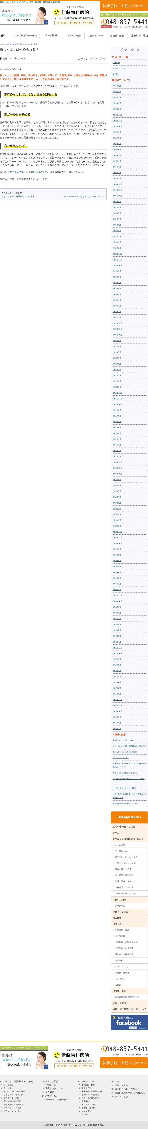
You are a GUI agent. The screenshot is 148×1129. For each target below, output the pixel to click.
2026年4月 (117, 92)
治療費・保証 (115, 37)
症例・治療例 (119, 1003)
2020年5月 (117, 503)
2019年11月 (117, 538)
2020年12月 (117, 462)
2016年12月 (117, 700)
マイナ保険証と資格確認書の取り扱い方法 (129, 746)
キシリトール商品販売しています (18, 196)
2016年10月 (117, 711)
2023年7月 (117, 283)
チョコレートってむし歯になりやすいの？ (83, 196)
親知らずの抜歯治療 (124, 954)
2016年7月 (117, 729)
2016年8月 (117, 723)
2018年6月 (117, 624)
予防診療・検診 (122, 930)
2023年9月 (117, 271)
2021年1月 (117, 456)
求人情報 (117, 918)
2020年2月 (117, 520)
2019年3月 (117, 578)
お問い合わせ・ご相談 (124, 826)
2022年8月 (117, 346)
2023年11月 (117, 260)
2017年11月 (117, 648)
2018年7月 (117, 619)
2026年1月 (117, 109)
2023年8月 (117, 277)
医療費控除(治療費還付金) (127, 997)
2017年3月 (117, 688)
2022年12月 (117, 323)
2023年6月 (117, 288)
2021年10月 (117, 404)
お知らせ (116, 63)
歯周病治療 (120, 936)
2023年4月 (117, 300)
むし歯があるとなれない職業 (124, 788)
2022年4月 (117, 370)
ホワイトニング (122, 966)
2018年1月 (117, 642)
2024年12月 (117, 184)
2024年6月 (117, 219)
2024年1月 (117, 248)
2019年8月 (117, 555)
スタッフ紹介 (73, 37)
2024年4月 (117, 231)
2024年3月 (117, 236)
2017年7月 (117, 671)
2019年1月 (117, 590)
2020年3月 (117, 514)
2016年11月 (117, 705)
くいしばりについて (121, 758)
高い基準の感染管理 (124, 875)
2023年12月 (117, 254)
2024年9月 (117, 202)
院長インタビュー (121, 912)
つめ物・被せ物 (122, 972)
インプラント (121, 979)
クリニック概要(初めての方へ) (24, 37)
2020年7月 (117, 491)
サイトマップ (121, 1096)
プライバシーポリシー (125, 893)
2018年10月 (117, 601)
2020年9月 (117, 480)
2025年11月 (117, 121)
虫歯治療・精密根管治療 (126, 942)
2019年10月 (117, 543)
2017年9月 (117, 659)
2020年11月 (117, 468)
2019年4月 (117, 572)
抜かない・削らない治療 (126, 857)
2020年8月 (117, 485)
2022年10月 (117, 335)
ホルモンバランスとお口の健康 (125, 752)
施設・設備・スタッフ (125, 881)
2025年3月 (117, 167)
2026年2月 (117, 103)
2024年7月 (117, 213)
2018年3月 (117, 636)
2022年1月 (117, 387)
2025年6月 (117, 149)
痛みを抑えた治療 (123, 869)
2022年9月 (117, 341)
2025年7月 (117, 144)
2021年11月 (117, 399)
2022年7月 (117, 352)
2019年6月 (117, 561)
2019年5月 (117, 566)
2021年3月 (117, 445)
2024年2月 (117, 242)
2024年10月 (117, 196)
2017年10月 (117, 653)
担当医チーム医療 (52, 37)
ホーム (3, 37)
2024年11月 (117, 190)
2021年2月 (117, 451)
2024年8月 (117, 207)
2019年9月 (117, 549)
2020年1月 (117, 526)
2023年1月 (117, 317)
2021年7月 (117, 422)
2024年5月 (117, 225)
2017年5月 (117, 676)
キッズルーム (121, 851)
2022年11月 (117, 329)
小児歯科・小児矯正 (124, 948)
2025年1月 (117, 178)
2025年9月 (117, 132)
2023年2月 (117, 312)
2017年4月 (117, 682)
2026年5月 (117, 86)
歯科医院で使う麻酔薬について (125, 803)
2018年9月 (117, 607)
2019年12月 (117, 532)
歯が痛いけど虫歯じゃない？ (124, 740)
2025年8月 (117, 138)
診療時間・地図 (137, 37)
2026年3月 (117, 97)
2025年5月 (117, 155)
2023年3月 (117, 306)
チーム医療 (120, 845)
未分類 (115, 74)
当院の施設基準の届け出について (129, 1009)
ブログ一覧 (120, 905)
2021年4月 (117, 439)
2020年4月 (117, 509)
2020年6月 (117, 497)
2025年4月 (117, 161)
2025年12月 (117, 115)
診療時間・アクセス (124, 887)
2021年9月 (117, 410)
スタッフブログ (98, 58)
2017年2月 (117, 694)
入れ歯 (118, 985)
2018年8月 (117, 613)
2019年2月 (117, 584)
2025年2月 (117, 173)
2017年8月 (117, 665)
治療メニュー (93, 37)
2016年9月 (117, 717)
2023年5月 (117, 294)
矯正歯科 (119, 960)
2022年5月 (117, 364)
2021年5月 (117, 433)
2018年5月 (117, 630)
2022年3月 (117, 375)
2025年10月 (117, 126)
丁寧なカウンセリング (125, 863)
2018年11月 (117, 595)
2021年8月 (117, 416)
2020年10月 (117, 474)
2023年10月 (117, 265)
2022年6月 (117, 358)
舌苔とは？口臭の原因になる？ (125, 773)
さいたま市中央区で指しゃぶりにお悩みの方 (23, 172)
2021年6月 (117, 427)
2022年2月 (117, 381)
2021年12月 (117, 393)
